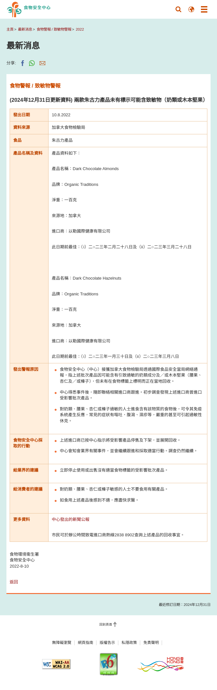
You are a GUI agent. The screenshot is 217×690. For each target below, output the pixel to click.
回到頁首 (105, 624)
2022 (80, 29)
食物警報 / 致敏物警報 (54, 29)
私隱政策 (129, 642)
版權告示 (107, 642)
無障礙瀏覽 (61, 642)
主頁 (10, 29)
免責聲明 (151, 642)
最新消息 (25, 29)
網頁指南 (85, 642)
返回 (14, 582)
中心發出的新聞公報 (70, 519)
